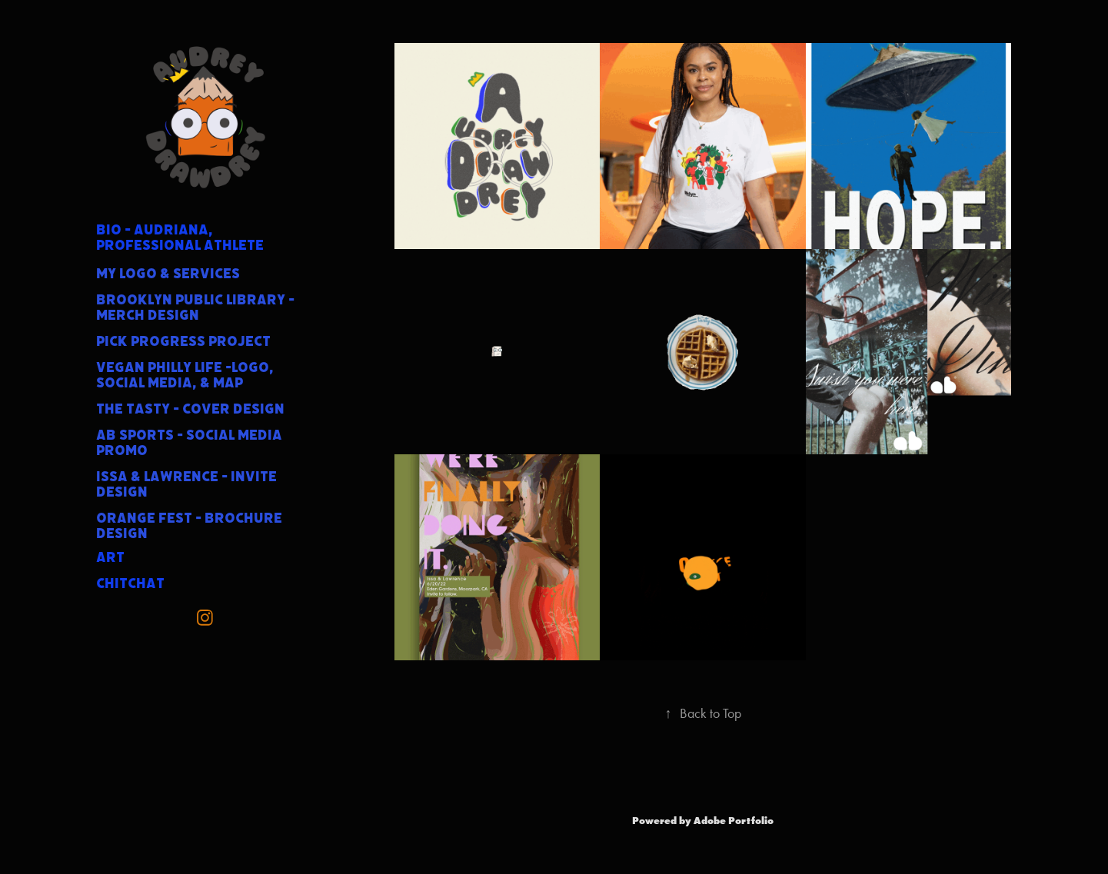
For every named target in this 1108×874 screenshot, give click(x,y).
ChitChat (130, 583)
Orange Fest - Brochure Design (189, 526)
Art (110, 557)
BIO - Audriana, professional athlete (180, 237)
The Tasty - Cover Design (190, 409)
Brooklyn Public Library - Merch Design (195, 307)
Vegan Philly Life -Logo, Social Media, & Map (185, 375)
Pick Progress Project (183, 341)
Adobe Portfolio (734, 820)
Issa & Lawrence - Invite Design (186, 484)
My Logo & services (168, 273)
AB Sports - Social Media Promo (189, 443)
